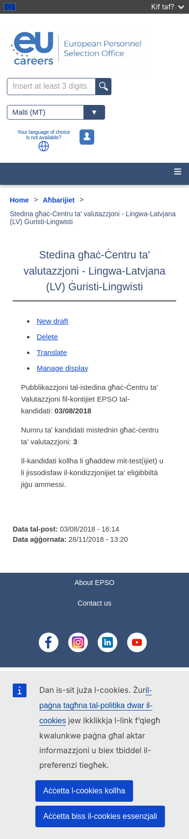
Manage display (62, 368)
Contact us (94, 603)
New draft (52, 321)
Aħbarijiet (59, 200)
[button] (44, 146)
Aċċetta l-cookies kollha (84, 791)
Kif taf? (167, 6)
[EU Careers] (94, 48)
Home (19, 200)
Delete (47, 336)
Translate (52, 352)
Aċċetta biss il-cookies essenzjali (100, 816)
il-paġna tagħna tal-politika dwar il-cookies (95, 705)
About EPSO (95, 582)
